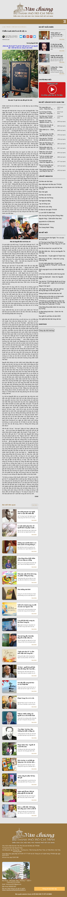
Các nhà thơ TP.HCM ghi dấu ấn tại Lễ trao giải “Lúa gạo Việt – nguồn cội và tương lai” (52, 282)
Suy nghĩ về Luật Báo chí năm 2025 (50, 316)
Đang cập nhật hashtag (46, 330)
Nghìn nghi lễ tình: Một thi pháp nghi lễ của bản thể (26, 792)
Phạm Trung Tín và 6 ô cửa (26, 698)
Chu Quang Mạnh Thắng (46, 227)
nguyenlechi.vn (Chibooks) (47, 221)
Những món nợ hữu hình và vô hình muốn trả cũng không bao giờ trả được (27, 543)
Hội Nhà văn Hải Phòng (46, 198)
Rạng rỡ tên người (44, 286)
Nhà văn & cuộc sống (45, 206)
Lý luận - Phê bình (6, 27)
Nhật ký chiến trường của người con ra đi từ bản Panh (26, 714)
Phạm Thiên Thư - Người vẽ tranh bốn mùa (26, 745)
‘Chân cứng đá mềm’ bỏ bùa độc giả (26, 776)
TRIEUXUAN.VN (44, 224)
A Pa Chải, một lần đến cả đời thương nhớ (52, 274)
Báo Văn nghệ (43, 192)
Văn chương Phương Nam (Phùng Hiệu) (51, 215)
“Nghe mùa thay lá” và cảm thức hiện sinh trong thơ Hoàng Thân (26, 652)
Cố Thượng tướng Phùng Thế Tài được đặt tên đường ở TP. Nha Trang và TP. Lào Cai (52, 243)
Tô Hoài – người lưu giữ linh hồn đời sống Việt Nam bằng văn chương (26, 668)
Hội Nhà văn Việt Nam (45, 181)
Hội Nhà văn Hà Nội (45, 195)
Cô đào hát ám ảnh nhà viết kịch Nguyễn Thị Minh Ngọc (57, 45)
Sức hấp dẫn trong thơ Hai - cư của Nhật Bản (26, 683)
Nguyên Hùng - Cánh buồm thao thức (50, 218)
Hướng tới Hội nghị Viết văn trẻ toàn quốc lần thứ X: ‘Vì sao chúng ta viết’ (57, 56)
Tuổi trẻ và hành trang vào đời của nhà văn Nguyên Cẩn (27, 605)
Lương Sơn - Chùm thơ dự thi (56, 68)
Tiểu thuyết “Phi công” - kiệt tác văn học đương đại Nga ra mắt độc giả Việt (51, 289)
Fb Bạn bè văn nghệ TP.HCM (48, 209)
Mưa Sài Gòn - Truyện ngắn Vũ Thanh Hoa (52, 256)
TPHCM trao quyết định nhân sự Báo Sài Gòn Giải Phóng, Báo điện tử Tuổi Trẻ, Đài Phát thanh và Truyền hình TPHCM (52, 302)
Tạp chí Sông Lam (44, 203)
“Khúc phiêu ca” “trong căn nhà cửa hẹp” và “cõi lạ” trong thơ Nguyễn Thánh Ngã (57, 34)
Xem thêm (34, 505)
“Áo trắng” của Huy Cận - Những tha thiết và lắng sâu (26, 730)
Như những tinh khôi (24, 589)
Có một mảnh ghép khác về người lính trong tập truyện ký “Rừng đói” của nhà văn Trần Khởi (27, 527)
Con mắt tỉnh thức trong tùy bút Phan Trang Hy (26, 621)
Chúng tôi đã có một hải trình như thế (50, 293)
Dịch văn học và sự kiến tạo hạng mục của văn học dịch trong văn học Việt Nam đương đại (27, 761)
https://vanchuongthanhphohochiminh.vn (14, 890)
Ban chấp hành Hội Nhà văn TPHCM (50, 184)
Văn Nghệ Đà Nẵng (45, 201)
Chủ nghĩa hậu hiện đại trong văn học (50, 319)
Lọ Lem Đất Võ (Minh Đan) (47, 212)
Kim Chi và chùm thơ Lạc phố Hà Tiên (50, 248)
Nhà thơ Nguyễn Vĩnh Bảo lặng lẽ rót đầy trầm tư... (26, 637)
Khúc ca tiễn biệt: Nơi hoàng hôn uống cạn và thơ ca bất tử (27, 807)
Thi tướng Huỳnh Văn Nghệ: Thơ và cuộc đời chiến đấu (26, 512)
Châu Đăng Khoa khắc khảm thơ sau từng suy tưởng (26, 559)
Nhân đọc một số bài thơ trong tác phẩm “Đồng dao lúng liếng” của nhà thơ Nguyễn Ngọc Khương (27, 575)
